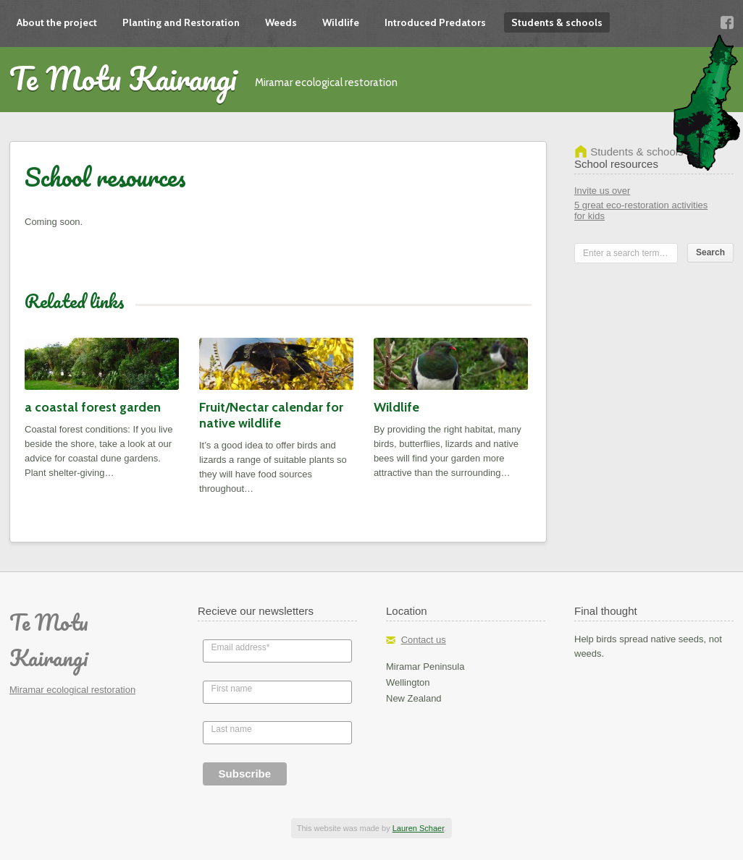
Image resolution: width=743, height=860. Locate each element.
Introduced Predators (435, 22)
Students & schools (557, 22)
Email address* (240, 647)
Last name (231, 729)
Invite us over (602, 190)
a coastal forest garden (93, 407)
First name (232, 689)
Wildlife (340, 22)
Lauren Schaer (419, 828)
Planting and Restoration (181, 22)
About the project (57, 22)
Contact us (423, 639)
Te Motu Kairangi (123, 78)
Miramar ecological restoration (72, 689)
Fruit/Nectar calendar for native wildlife (271, 415)
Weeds (281, 22)
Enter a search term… (625, 253)
